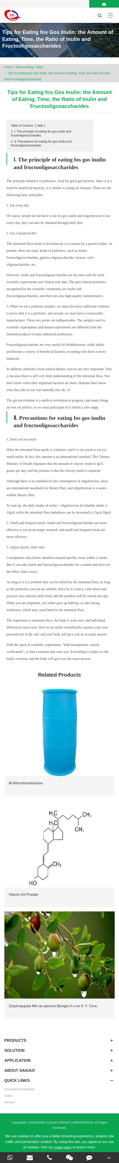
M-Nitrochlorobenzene (26, 783)
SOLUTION (59, 1050)
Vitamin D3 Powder (23, 894)
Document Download (19, 1089)
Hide (40, 125)
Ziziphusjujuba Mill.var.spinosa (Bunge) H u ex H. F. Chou (53, 1006)
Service (9, 1102)
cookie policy (63, 1147)
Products (59, 1040)
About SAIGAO (59, 1070)
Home (8, 67)
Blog (40, 67)
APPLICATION (59, 1060)
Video (8, 1095)
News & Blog (24, 67)
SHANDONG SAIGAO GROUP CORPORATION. (61, 1122)
